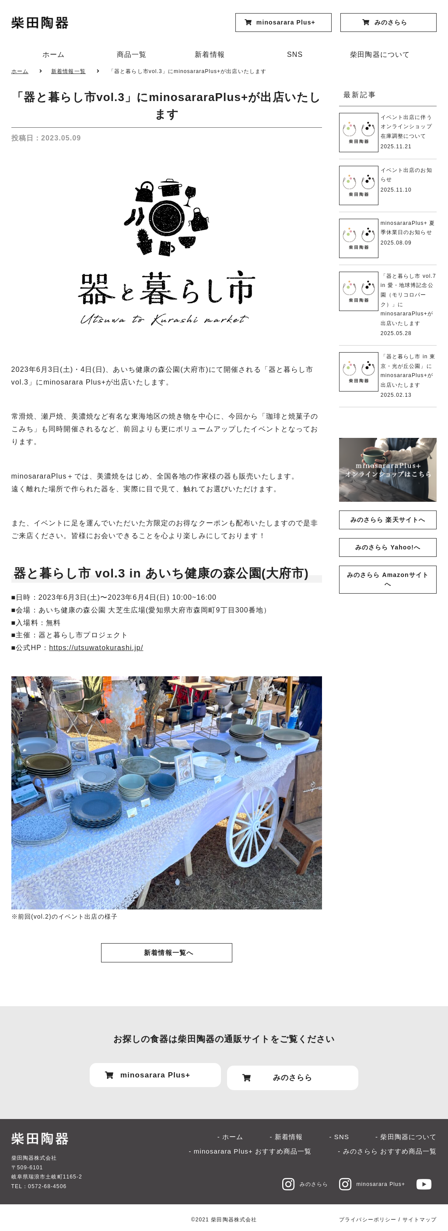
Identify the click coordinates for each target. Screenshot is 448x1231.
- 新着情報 (286, 1132)
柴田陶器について (380, 54)
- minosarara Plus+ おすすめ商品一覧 (250, 1146)
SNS (295, 54)
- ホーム (230, 1132)
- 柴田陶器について (406, 1132)
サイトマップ (419, 1215)
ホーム (53, 54)
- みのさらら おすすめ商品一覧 (387, 1146)
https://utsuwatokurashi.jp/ (96, 647)
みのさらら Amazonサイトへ (388, 579)
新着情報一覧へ (169, 953)
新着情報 (209, 54)
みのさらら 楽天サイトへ (387, 519)
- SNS (339, 1132)
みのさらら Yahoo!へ (387, 547)
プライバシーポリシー (367, 1215)
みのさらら (297, 1179)
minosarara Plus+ (368, 1179)
